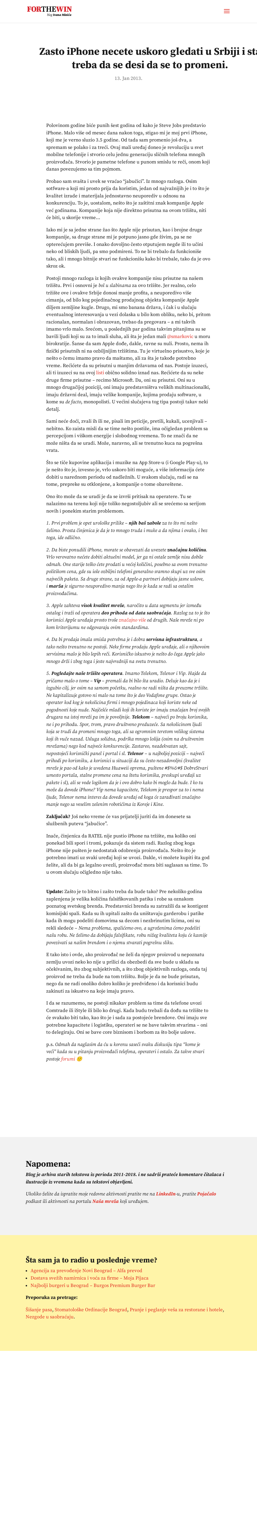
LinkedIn (165, 1194)
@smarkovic (180, 336)
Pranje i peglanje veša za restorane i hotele (176, 1310)
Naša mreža (105, 1201)
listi (100, 373)
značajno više (132, 620)
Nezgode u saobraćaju (50, 1317)
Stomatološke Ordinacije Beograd (91, 1310)
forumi (68, 1059)
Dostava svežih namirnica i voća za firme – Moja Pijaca (90, 1278)
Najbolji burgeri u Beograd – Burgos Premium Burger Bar (93, 1285)
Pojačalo (206, 1194)
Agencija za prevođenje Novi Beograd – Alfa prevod (86, 1271)
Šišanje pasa (39, 1310)
